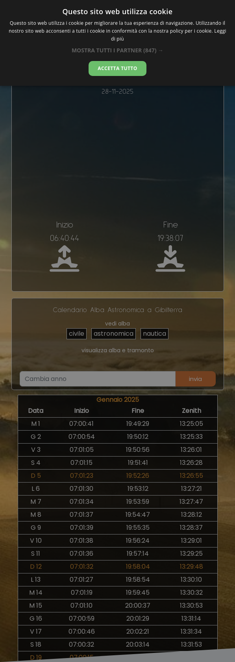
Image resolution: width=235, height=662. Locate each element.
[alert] (117, 331)
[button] (117, 50)
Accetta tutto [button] (117, 68)
